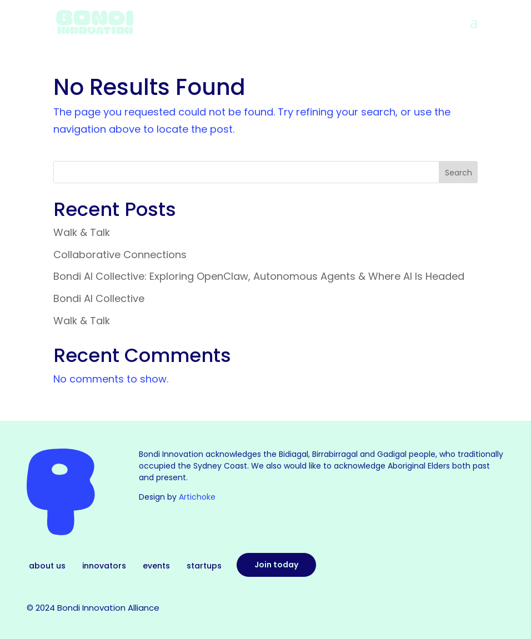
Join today (276, 564)
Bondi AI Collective (98, 298)
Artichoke (197, 496)
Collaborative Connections (120, 254)
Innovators (104, 566)
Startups (204, 566)
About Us (47, 566)
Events (156, 566)
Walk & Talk (81, 232)
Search (458, 172)
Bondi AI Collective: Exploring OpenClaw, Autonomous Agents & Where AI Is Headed (258, 276)
